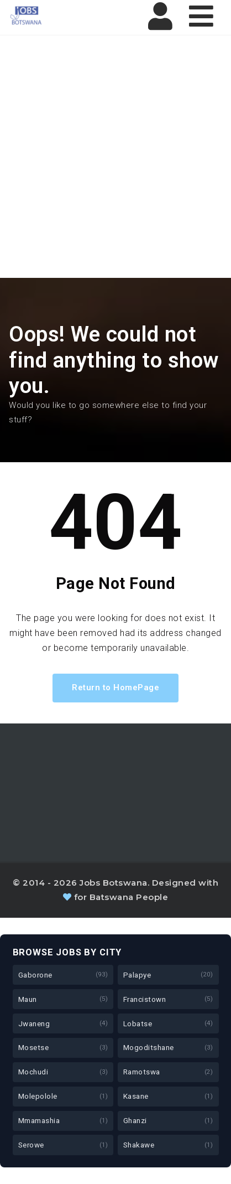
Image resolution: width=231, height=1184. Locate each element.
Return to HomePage (115, 687)
